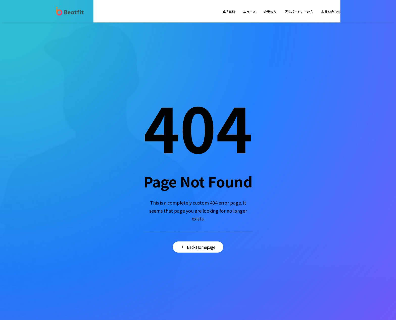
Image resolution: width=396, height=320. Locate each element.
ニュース (249, 11)
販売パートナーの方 (299, 11)
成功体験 (228, 11)
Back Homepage (198, 247)
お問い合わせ (330, 11)
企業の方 (270, 11)
